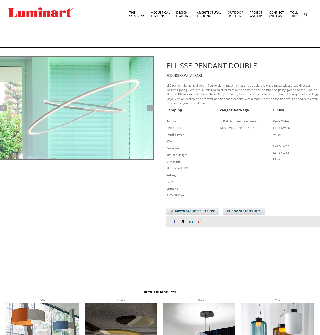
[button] (305, 12)
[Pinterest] (199, 221)
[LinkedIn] (191, 221)
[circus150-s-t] (121, 304)
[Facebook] (175, 221)
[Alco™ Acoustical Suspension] (42, 304)
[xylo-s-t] (277, 304)
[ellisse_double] (76, 108)
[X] (183, 221)
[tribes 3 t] (199, 304)
